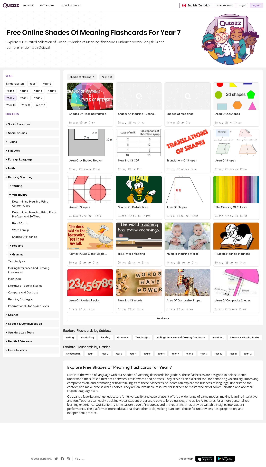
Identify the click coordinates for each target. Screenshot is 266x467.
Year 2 (47, 83)
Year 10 (11, 105)
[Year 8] (189, 353)
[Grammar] (122, 337)
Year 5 (38, 90)
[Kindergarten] (73, 353)
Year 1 (33, 83)
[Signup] (256, 5)
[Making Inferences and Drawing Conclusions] (181, 337)
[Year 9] (203, 353)
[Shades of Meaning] (82, 77)
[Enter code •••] (224, 5)
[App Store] (204, 459)
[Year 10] (218, 353)
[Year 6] (161, 353)
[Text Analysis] (142, 337)
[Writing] (70, 337)
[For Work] (28, 5)
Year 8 (24, 98)
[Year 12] (247, 353)
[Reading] (105, 337)
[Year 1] (91, 353)
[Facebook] (62, 459)
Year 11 (25, 105)
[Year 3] (119, 353)
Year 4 (24, 90)
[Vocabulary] (87, 337)
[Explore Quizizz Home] (11, 5)
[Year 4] (133, 353)
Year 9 (38, 98)
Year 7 (10, 98)
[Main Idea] (218, 337)
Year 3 (10, 90)
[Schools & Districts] (71, 5)
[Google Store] (225, 459)
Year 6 (52, 90)
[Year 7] (107, 77)
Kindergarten (15, 83)
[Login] (242, 5)
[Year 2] (105, 353)
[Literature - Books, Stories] (244, 337)
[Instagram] (68, 459)
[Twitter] (56, 459)
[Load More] (163, 318)
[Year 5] (147, 353)
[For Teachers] (47, 5)
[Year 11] (233, 353)
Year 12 (40, 105)
